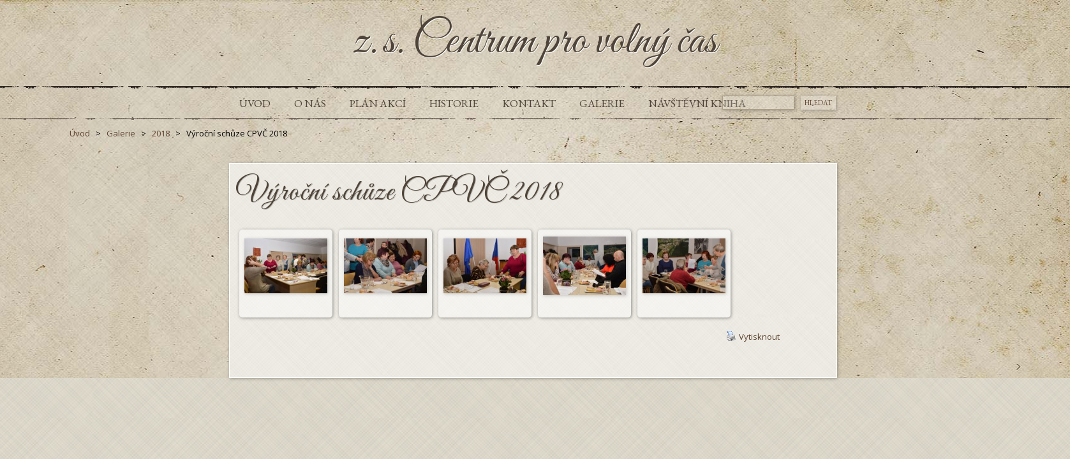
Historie (454, 103)
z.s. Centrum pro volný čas (535, 42)
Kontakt (529, 103)
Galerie (602, 103)
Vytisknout (753, 336)
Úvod (255, 103)
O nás (310, 103)
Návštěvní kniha (697, 103)
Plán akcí (378, 103)
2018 (161, 133)
